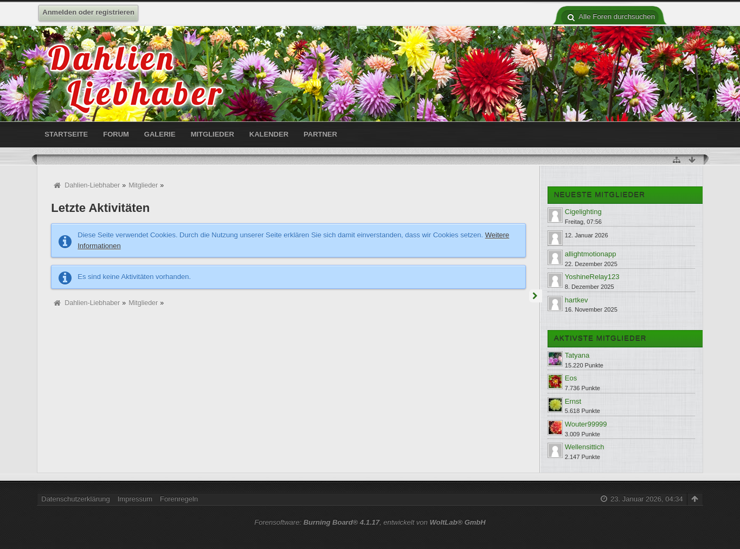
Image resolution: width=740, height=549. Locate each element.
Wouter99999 (586, 424)
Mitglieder (212, 134)
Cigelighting (583, 212)
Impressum (135, 499)
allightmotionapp (590, 254)
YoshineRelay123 (592, 277)
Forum (116, 134)
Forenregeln (179, 499)
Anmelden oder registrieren (88, 12)
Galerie (160, 134)
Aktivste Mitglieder (600, 338)
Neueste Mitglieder (599, 195)
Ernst (573, 401)
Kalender (268, 134)
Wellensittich (584, 447)
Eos (571, 378)
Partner (320, 134)
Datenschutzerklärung (75, 499)
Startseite (66, 134)
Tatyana (577, 355)
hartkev (576, 300)
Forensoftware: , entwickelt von (369, 522)
